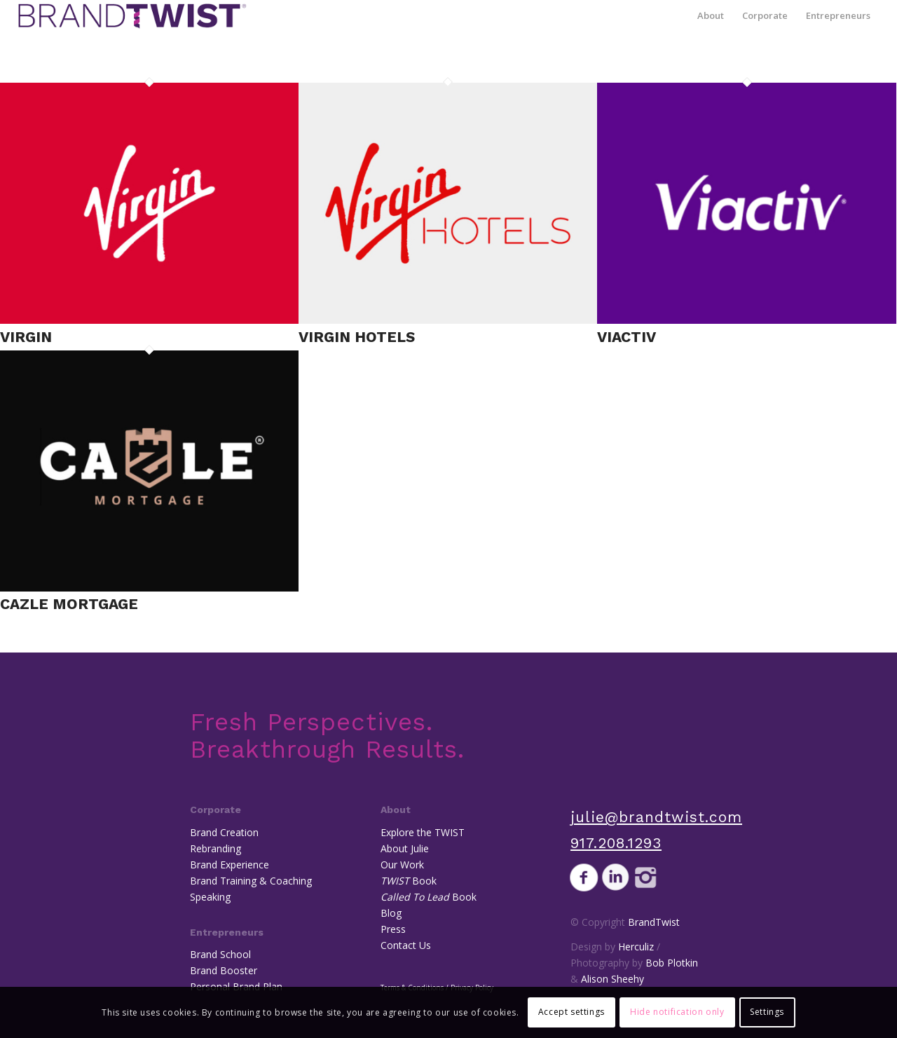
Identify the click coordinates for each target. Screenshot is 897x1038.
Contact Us (406, 945)
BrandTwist (654, 922)
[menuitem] (710, 16)
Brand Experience (229, 864)
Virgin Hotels (357, 337)
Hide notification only (677, 1012)
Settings (767, 1012)
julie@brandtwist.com (656, 817)
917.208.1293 (616, 843)
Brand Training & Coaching (251, 880)
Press (393, 929)
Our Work (402, 864)
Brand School (220, 954)
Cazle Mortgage (69, 604)
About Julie (405, 848)
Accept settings (571, 1012)
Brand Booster (223, 970)
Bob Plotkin (671, 962)
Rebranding (215, 848)
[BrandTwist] (132, 16)
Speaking (210, 896)
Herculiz (636, 946)
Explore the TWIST (423, 832)
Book (409, 880)
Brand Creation (224, 832)
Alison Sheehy (612, 978)
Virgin (26, 337)
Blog (391, 913)
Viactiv (626, 337)
